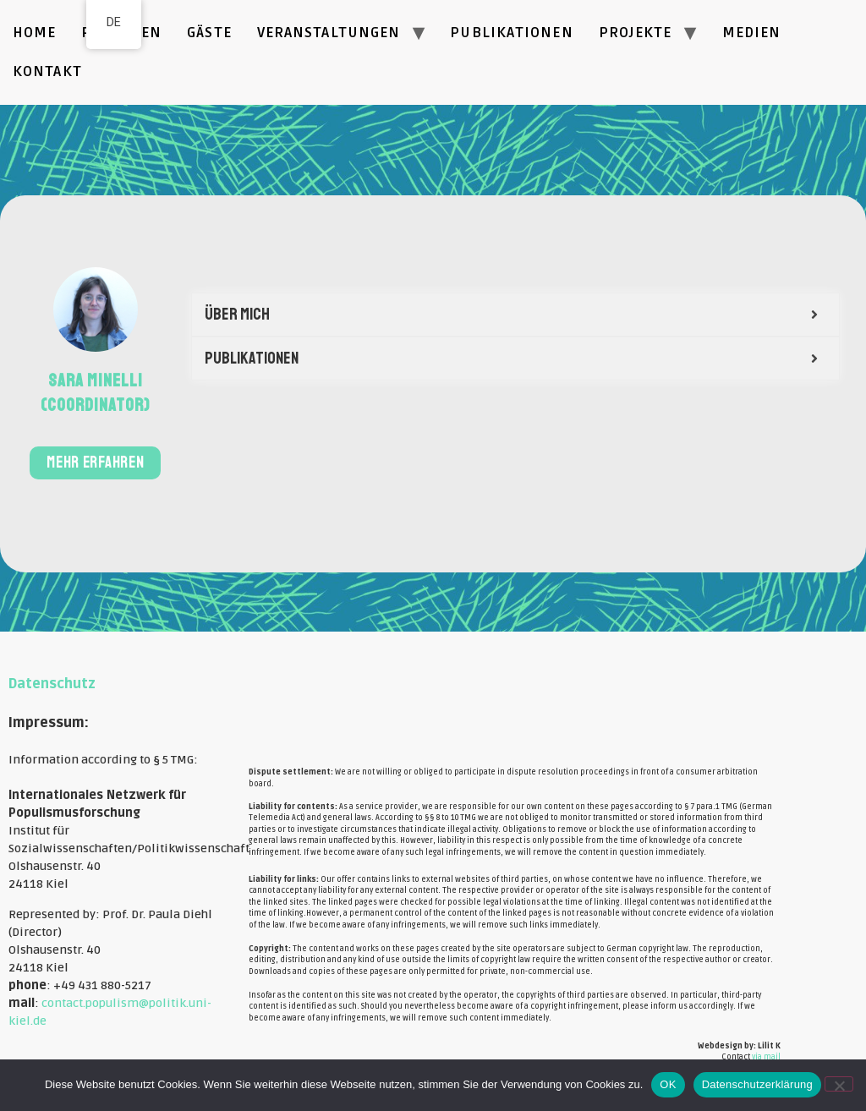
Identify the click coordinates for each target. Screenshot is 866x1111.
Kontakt (47, 71)
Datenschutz (52, 684)
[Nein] (839, 1084)
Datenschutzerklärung (757, 1084)
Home (34, 32)
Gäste (209, 32)
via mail (766, 1057)
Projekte (635, 32)
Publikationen (511, 32)
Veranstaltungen (329, 32)
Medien (751, 32)
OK (668, 1084)
